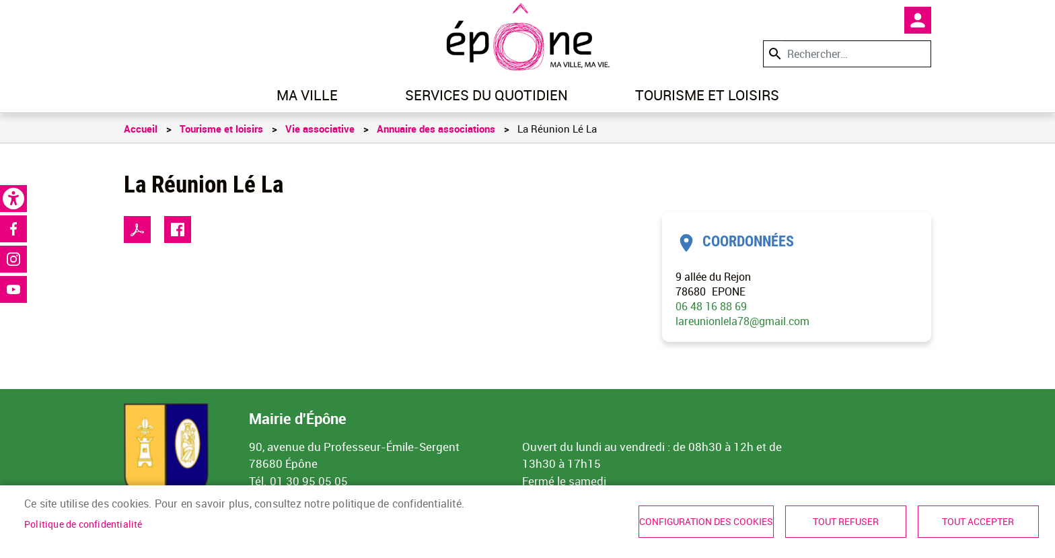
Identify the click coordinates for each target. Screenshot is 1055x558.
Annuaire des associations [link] (436, 128)
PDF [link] (137, 229)
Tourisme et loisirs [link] (707, 94)
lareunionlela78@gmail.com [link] (742, 321)
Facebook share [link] (177, 229)
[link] (13, 198)
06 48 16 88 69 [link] (711, 306)
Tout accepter (978, 522)
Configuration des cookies (706, 522)
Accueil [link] (140, 128)
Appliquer (774, 53)
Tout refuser (846, 522)
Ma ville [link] (307, 94)
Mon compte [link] (917, 20)
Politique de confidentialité (83, 524)
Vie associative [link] (320, 128)
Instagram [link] (13, 259)
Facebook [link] (13, 228)
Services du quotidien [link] (486, 94)
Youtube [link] (13, 289)
